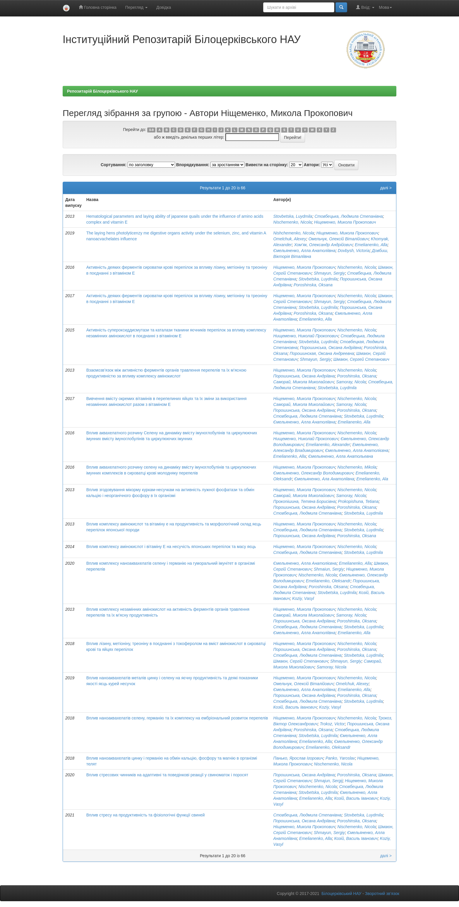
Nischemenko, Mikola (357, 467)
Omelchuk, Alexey (289, 238)
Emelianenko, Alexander (328, 444)
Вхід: (365, 7)
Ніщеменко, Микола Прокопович (345, 222)
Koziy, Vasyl (303, 598)
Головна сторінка (98, 7)
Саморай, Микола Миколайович (303, 382)
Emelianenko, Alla (371, 244)
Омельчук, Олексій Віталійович (339, 238)
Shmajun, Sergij (328, 780)
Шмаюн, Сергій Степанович (300, 661)
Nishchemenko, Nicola (293, 233)
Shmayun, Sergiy (329, 273)
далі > (386, 188)
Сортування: (113, 164)
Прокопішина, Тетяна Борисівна (304, 501)
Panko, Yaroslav (340, 758)
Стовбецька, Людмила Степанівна (348, 216)
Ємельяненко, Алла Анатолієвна (356, 450)
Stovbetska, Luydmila (292, 216)
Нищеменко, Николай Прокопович (305, 335)
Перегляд (136, 7)
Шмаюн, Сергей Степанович (361, 359)
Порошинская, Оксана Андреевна (322, 353)
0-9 (151, 130)
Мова (385, 7)
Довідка (163, 7)
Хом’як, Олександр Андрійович (323, 244)
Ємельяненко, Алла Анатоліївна (304, 250)
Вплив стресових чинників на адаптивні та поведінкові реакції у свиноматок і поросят (167, 774)
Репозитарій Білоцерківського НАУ (102, 91)
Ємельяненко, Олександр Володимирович (313, 473)
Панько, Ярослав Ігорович (298, 758)
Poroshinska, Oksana (313, 285)
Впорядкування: (192, 164)
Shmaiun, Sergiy (329, 569)
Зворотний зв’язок (382, 893)
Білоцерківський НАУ (341, 893)
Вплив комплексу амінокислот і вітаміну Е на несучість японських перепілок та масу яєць (171, 546)
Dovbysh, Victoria (354, 250)
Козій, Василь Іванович (295, 707)
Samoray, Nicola (351, 382)
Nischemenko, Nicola (292, 222)
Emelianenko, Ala (372, 479)
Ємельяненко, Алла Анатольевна (340, 456)
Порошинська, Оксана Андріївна (331, 347)
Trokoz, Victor (332, 723)
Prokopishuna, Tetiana (358, 501)
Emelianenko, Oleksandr (328, 580)
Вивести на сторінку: (267, 164)
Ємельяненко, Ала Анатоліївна (324, 479)
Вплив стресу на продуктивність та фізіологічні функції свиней (145, 815)
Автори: (312, 164)
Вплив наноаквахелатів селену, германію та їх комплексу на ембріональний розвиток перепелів (177, 718)
